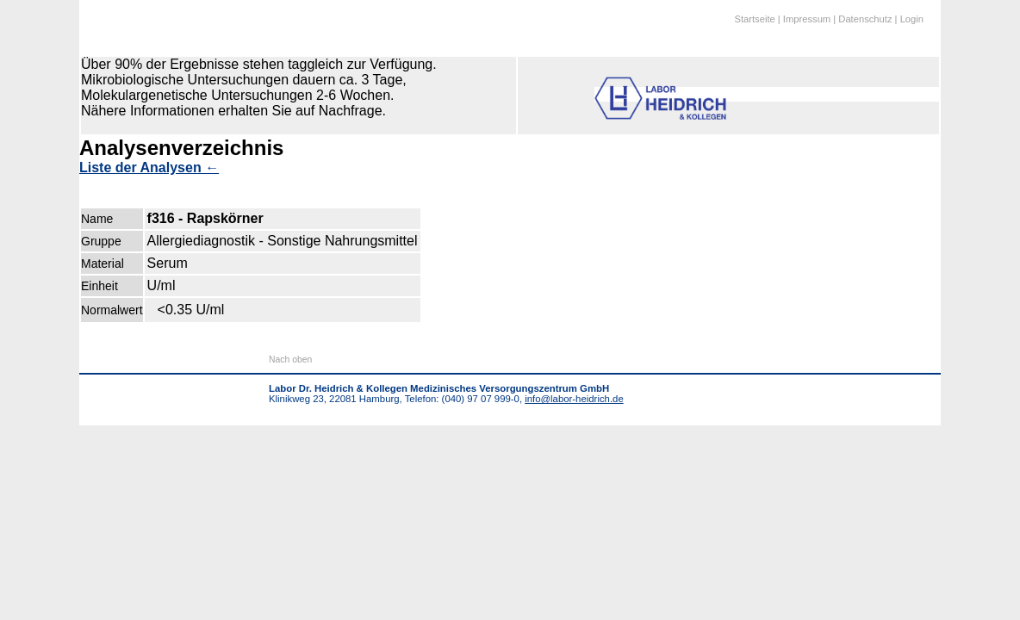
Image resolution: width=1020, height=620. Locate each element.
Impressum (806, 19)
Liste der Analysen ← (149, 167)
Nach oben (290, 359)
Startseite (754, 19)
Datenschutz (865, 19)
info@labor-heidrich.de (574, 399)
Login (912, 19)
